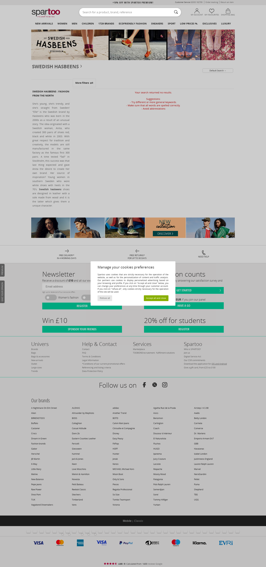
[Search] (176, 12)
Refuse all (105, 298)
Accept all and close (156, 298)
